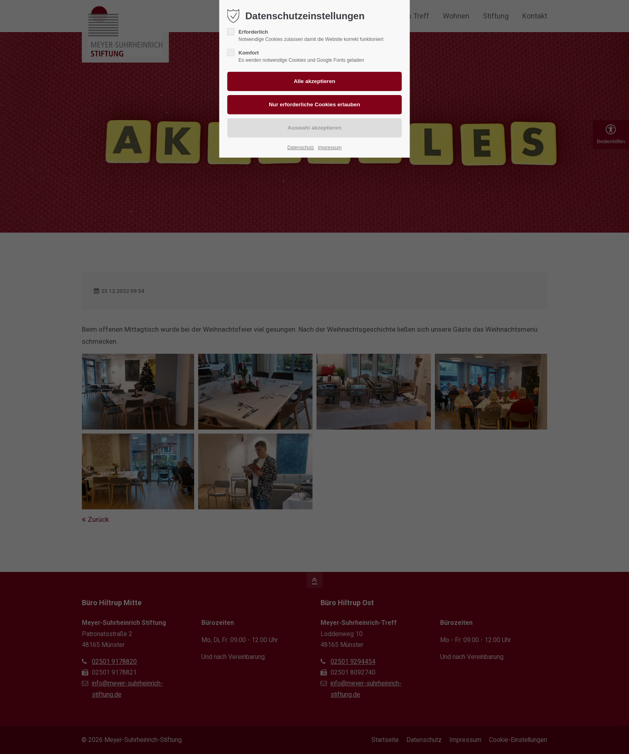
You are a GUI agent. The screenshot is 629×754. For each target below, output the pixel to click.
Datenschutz (300, 147)
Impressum (329, 147)
